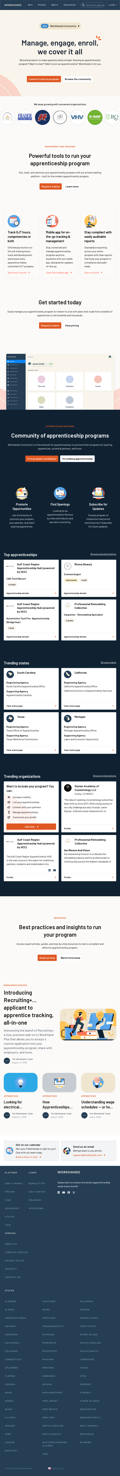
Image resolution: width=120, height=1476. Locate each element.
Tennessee (87, 1359)
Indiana (10, 1425)
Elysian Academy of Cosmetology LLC (87, 788)
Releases (35, 1200)
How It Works (14, 1183)
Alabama (10, 1301)
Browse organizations (104, 775)
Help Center (37, 1191)
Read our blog (47, 957)
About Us (11, 1244)
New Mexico (50, 1409)
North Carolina (53, 1425)
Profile (88, 828)
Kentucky (11, 1450)
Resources (12, 1208)
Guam (8, 1392)
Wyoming (85, 1442)
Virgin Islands (90, 1400)
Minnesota (49, 1342)
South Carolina (26, 672)
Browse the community (78, 78)
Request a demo (50, 186)
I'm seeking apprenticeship (77, 458)
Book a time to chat (28, 1156)
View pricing (72, 325)
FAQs (8, 1200)
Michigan (80, 716)
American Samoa (15, 1317)
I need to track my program (44, 78)
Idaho (8, 1409)
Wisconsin (87, 1434)
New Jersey (50, 1400)
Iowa (8, 1434)
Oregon (85, 1309)
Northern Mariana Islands (54, 1444)
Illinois (10, 1417)
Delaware (11, 1367)
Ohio (45, 1454)
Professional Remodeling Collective (90, 605)
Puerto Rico (88, 1326)
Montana (48, 1367)
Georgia (10, 1384)
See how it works (19, 272)
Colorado (11, 1351)
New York (48, 1417)
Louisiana (49, 1301)
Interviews (36, 1208)
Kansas (10, 1442)
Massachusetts (52, 1326)
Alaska (9, 1309)
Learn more (72, 186)
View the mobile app (59, 272)
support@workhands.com (89, 1154)
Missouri (48, 1359)
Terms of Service (16, 1252)
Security (11, 1268)
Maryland (48, 1317)
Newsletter (37, 1183)
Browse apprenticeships (103, 553)
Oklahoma (86, 1301)
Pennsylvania (89, 1317)
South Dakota (89, 1351)
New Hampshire (52, 1392)
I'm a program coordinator (41, 458)
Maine (46, 1309)
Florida (10, 1376)
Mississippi (49, 1351)
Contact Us (12, 1277)
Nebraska (48, 1376)
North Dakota (51, 1434)
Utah (83, 1376)
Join (8, 1224)
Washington (88, 1409)
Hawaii (9, 1400)
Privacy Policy (15, 1260)
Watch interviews (70, 957)
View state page (31, 705)
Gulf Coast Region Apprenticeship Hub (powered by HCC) (35, 568)
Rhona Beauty (83, 564)
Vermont (86, 1384)
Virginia (85, 1392)
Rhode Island (89, 1334)
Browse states (108, 662)
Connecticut (13, 1359)
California (81, 672)
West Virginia (89, 1425)
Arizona (10, 1326)
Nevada (47, 1384)
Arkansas (11, 1334)
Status (9, 1216)
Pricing (10, 1191)
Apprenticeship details (31, 593)
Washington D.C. (91, 1417)
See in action (93, 272)
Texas (21, 716)
